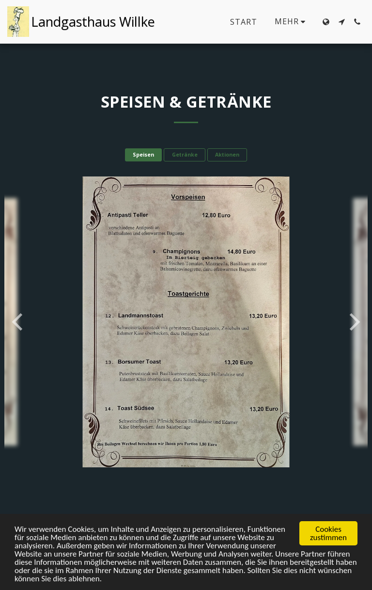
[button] (341, 22)
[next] (353, 321)
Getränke (185, 154)
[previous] (18, 321)
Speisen (143, 154)
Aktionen (227, 154)
